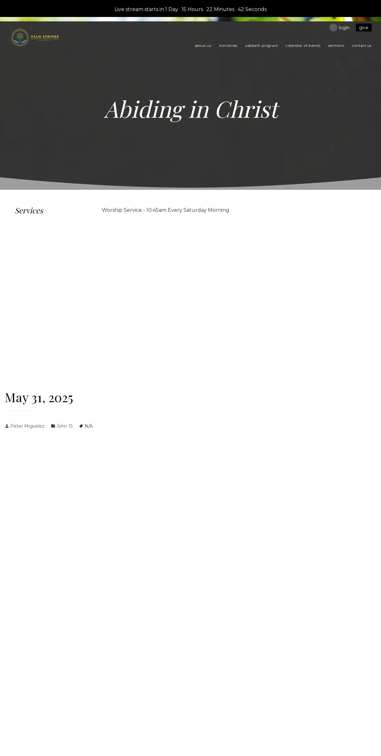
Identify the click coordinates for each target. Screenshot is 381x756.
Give (363, 27)
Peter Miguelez (27, 426)
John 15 (65, 426)
